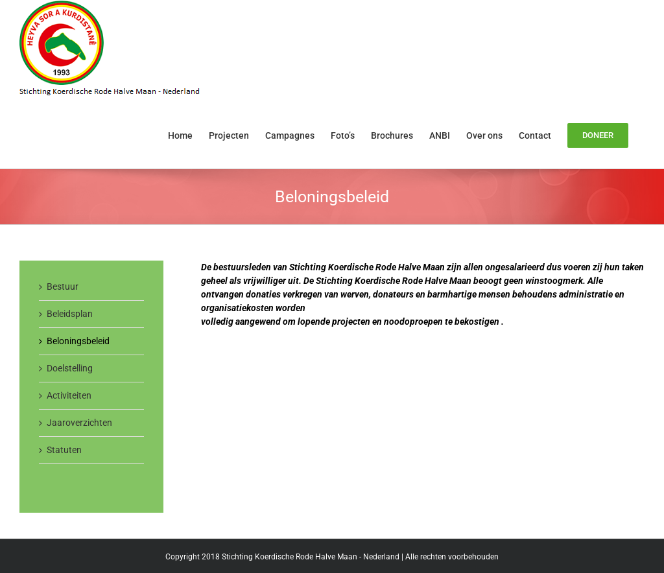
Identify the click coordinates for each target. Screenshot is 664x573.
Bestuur (62, 286)
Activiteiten (69, 395)
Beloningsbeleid (78, 341)
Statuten (64, 450)
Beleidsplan (70, 314)
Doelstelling (70, 368)
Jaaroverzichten (79, 422)
